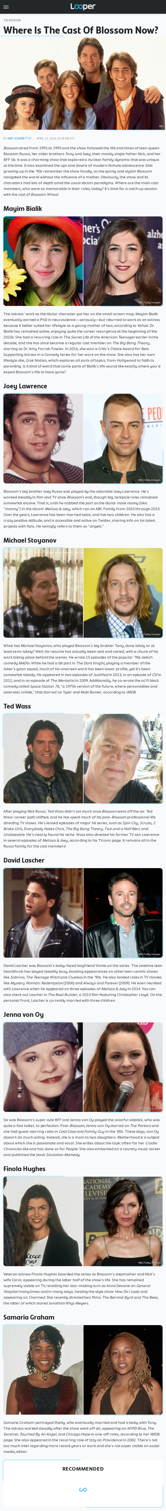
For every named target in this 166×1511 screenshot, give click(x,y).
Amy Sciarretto (19, 138)
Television (12, 20)
